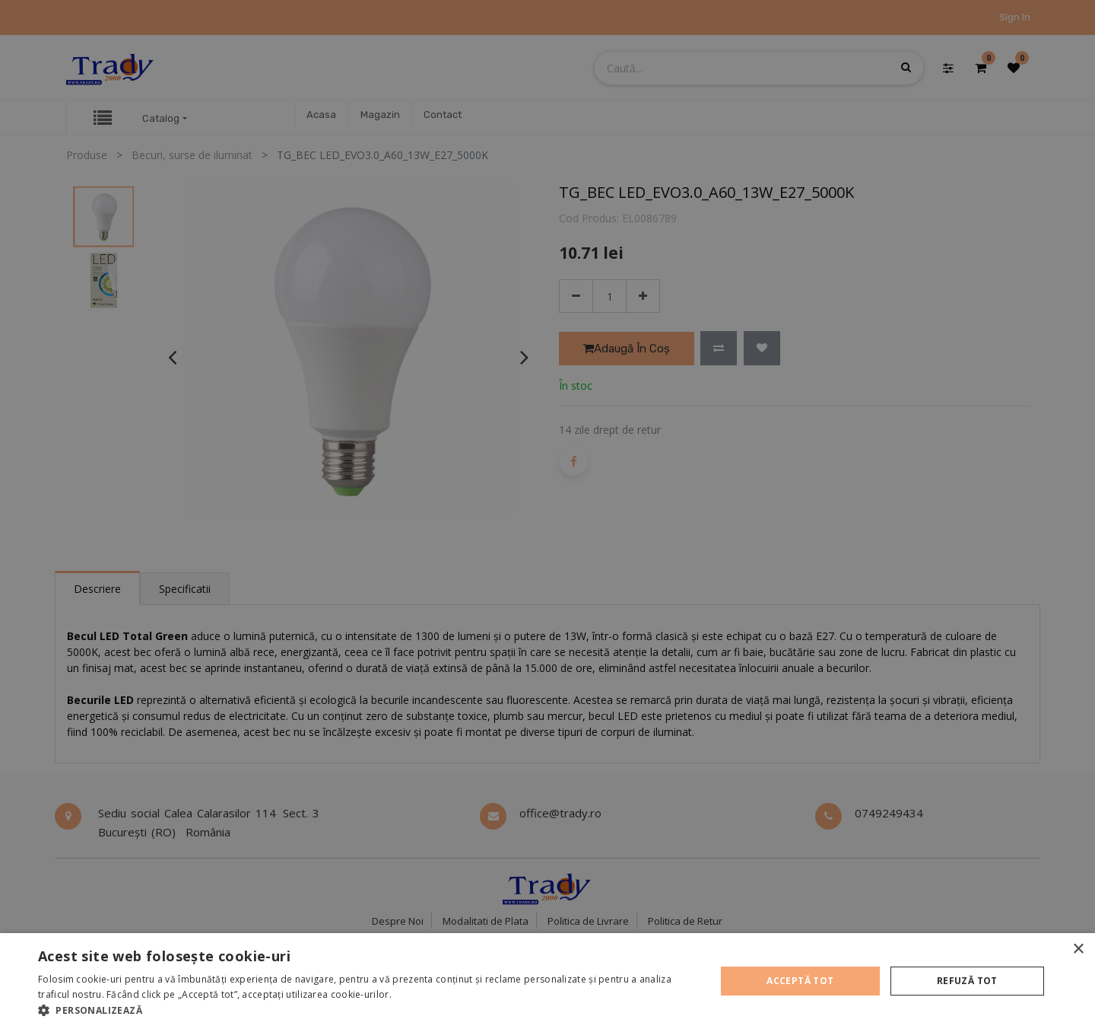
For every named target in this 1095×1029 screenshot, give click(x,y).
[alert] (547, 514)
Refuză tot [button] (967, 980)
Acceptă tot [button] (799, 980)
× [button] (1078, 949)
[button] (367, 1010)
